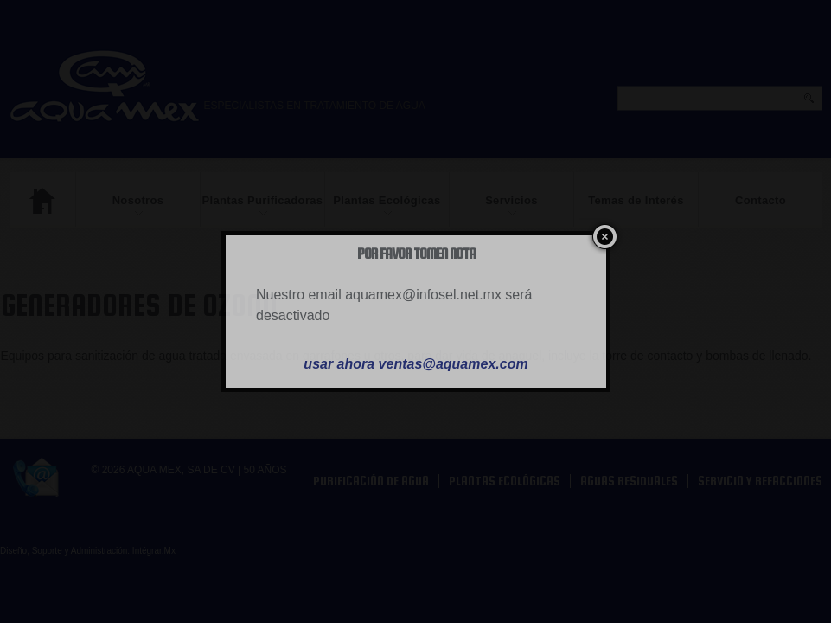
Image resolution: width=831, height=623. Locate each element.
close (601, 236)
